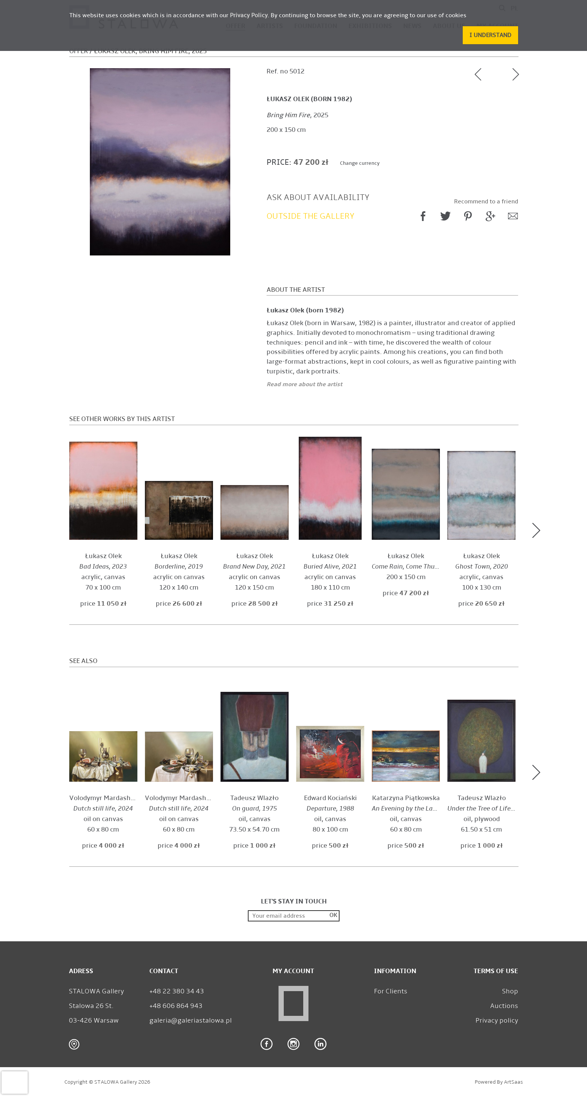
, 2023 (103, 566)
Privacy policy (496, 1020)
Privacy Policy (249, 15)
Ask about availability (318, 197)
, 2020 (481, 566)
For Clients (390, 991)
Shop (510, 991)
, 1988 (330, 808)
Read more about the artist (304, 384)
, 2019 (179, 566)
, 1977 (488, 808)
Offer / (80, 51)
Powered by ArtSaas (499, 1082)
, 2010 (414, 808)
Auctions (504, 1006)
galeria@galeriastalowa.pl (190, 1020)
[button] (490, 35)
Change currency (360, 163)
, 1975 (254, 808)
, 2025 (297, 115)
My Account (293, 971)
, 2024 (103, 808)
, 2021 (254, 566)
